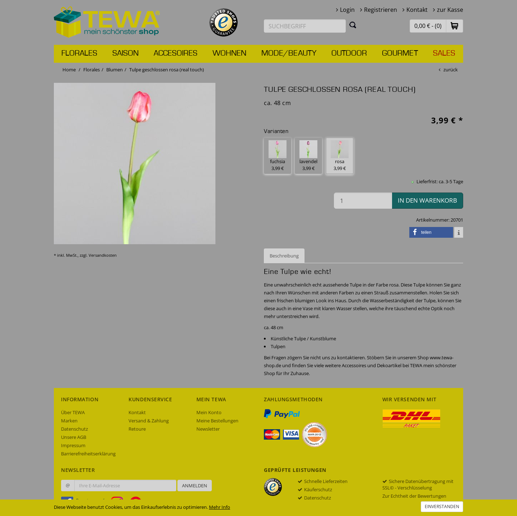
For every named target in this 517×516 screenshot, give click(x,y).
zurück (450, 69)
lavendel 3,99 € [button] (308, 155)
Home (69, 69)
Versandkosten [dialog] (103, 255)
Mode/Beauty (288, 53)
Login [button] (347, 10)
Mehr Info (219, 507)
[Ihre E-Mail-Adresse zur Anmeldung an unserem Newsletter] (125, 485)
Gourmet (400, 53)
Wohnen (229, 53)
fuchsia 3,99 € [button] (278, 155)
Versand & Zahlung (149, 420)
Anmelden (194, 485)
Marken (69, 420)
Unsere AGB (73, 437)
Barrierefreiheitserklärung (88, 453)
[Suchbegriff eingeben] (305, 26)
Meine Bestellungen (217, 420)
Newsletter (208, 429)
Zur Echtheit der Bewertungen (414, 496)
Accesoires (175, 53)
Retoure (137, 429)
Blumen (114, 69)
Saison (125, 53)
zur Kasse (450, 10)
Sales (444, 53)
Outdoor (349, 53)
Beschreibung (284, 255)
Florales (79, 53)
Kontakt (417, 10)
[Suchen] (353, 24)
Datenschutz (74, 429)
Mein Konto (209, 412)
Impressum (73, 445)
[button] (454, 25)
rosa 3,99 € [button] (340, 155)
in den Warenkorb (427, 200)
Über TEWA (73, 412)
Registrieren (380, 10)
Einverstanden (442, 506)
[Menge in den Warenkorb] (363, 201)
